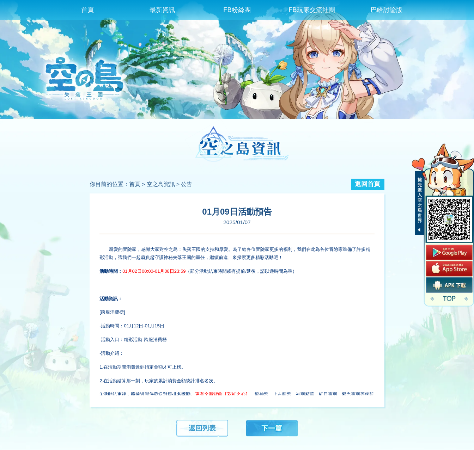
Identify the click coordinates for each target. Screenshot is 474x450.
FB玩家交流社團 (311, 9)
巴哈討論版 (386, 9)
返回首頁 (367, 183)
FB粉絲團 (236, 9)
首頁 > (137, 184)
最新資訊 (162, 9)
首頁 (87, 9)
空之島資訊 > (163, 184)
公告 (186, 184)
